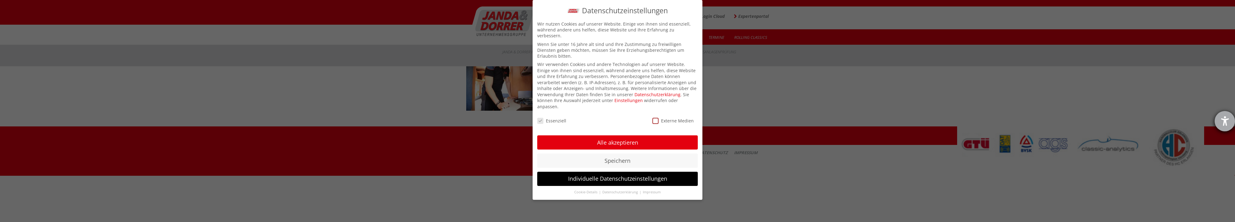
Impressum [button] (652, 192)
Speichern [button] (617, 160)
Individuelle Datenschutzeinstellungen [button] (617, 178)
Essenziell (551, 121)
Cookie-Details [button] (586, 192)
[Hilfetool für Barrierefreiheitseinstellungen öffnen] (1225, 121)
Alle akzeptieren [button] (617, 142)
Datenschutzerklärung (657, 94)
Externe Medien (673, 121)
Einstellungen (628, 100)
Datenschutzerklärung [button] (620, 192)
